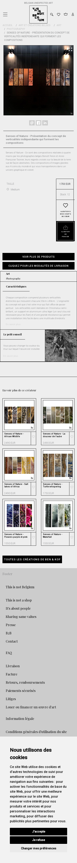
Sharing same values (21, 616)
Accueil (7, 25)
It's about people (18, 608)
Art (58, 25)
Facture (11, 674)
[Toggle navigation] (4, 13)
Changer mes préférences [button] (38, 848)
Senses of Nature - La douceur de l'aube (54, 435)
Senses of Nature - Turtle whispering (52, 485)
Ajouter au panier (65, 234)
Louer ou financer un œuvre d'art (31, 707)
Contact (12, 641)
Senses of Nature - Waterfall (52, 535)
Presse (11, 625)
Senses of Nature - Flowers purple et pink (16, 535)
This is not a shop (19, 600)
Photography (16, 29)
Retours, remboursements (25, 682)
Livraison (13, 666)
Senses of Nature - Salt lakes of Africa (16, 485)
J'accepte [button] (38, 831)
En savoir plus (13, 324)
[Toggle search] (52, 14)
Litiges (11, 699)
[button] (38, 266)
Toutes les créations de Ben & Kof (32, 559)
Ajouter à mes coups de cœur (65, 214)
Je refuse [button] (38, 840)
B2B (8, 633)
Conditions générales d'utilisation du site (36, 732)
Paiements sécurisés (21, 690)
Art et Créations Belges (34, 25)
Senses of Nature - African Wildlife (14, 435)
